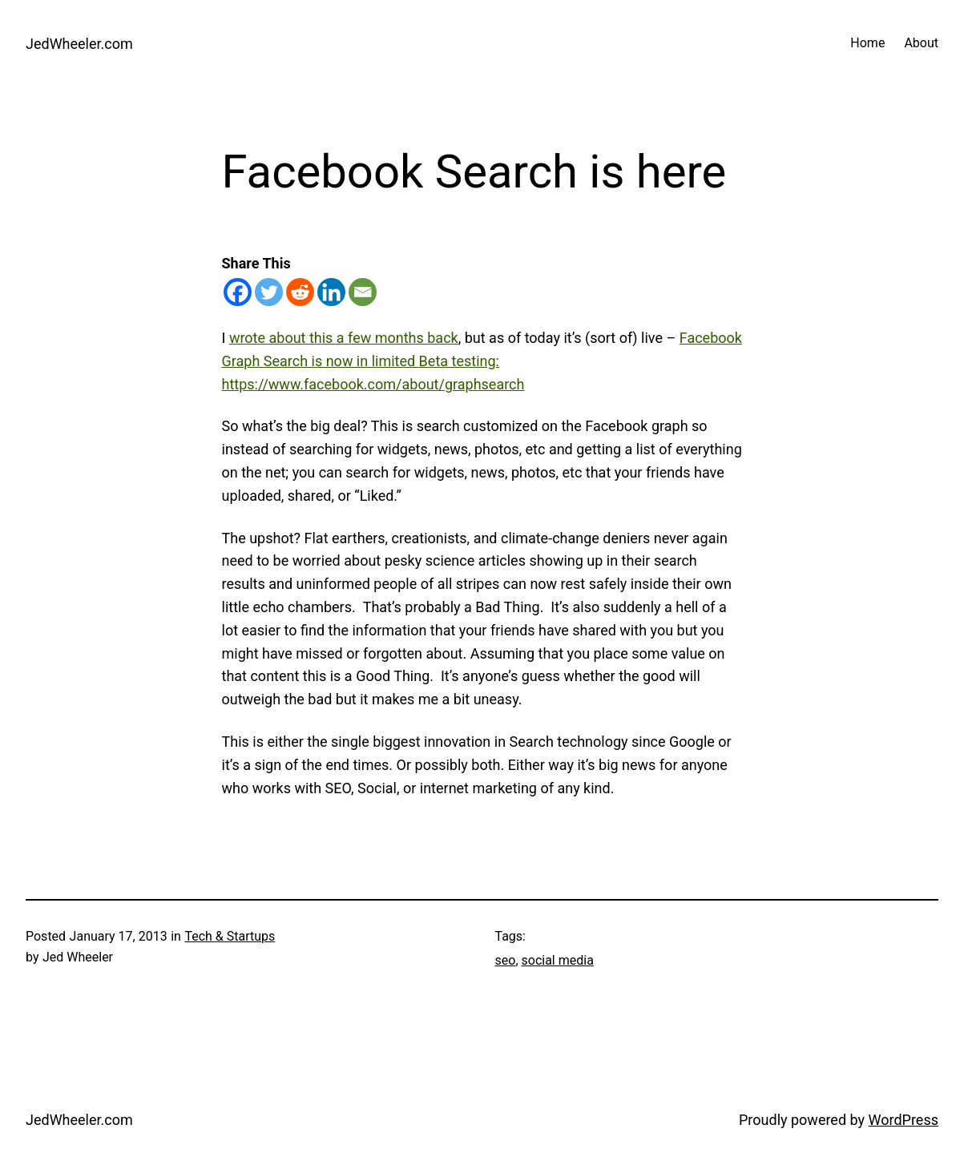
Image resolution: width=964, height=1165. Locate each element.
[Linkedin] (331, 292)
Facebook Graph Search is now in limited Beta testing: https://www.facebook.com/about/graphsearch (482, 361)
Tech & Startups (229, 936)
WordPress (903, 1119)
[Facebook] (238, 292)
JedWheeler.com (79, 43)
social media (558, 960)
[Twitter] (269, 292)
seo (505, 960)
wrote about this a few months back (343, 337)
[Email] (363, 292)
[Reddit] (300, 292)
